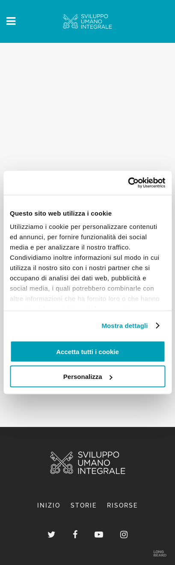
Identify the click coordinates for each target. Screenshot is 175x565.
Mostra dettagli (124, 325)
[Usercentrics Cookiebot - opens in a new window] (127, 183)
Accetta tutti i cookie (87, 351)
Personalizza (88, 376)
